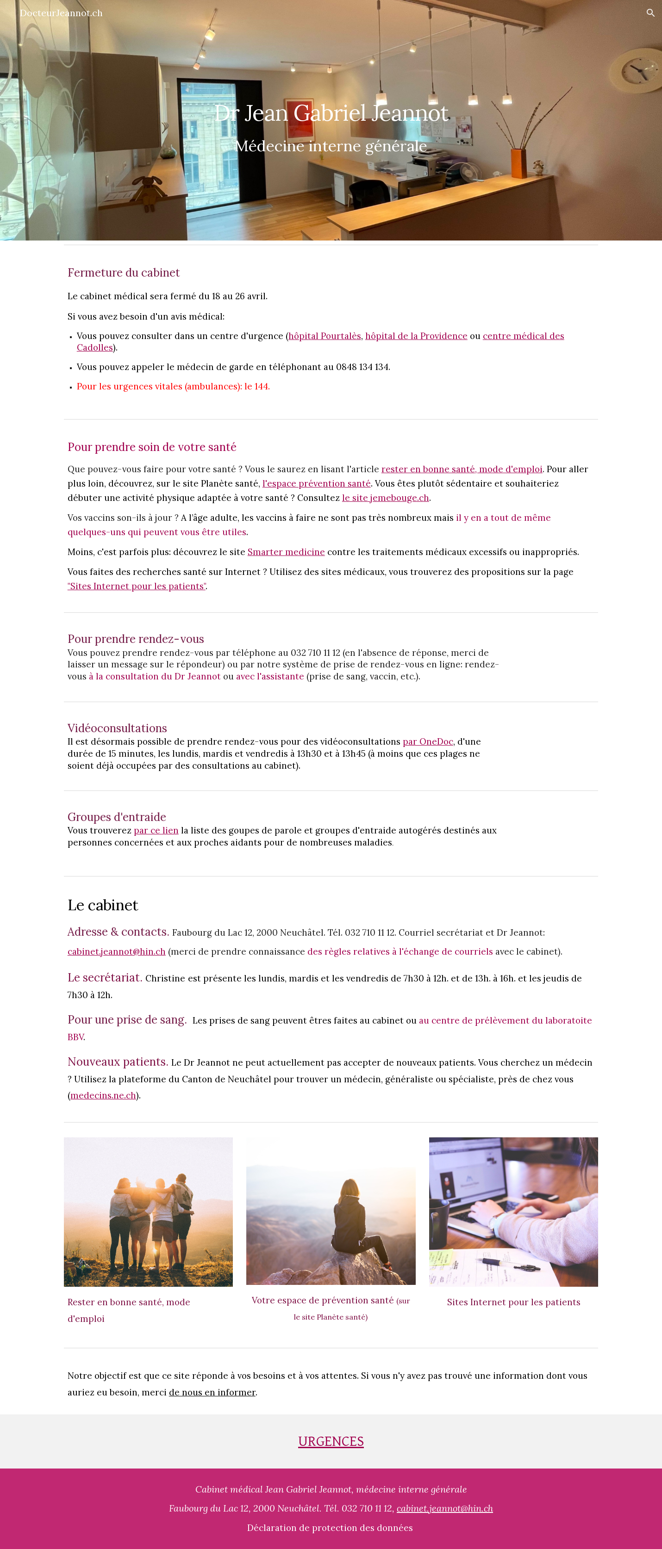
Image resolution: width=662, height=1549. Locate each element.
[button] (651, 13)
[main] (331, 120)
